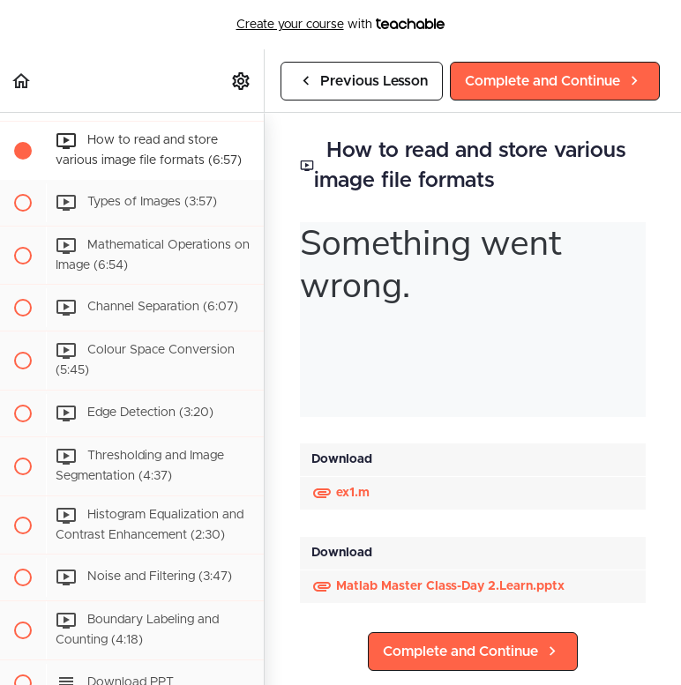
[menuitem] (242, 80)
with (340, 25)
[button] (22, 80)
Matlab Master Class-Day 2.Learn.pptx (438, 586)
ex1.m (340, 493)
